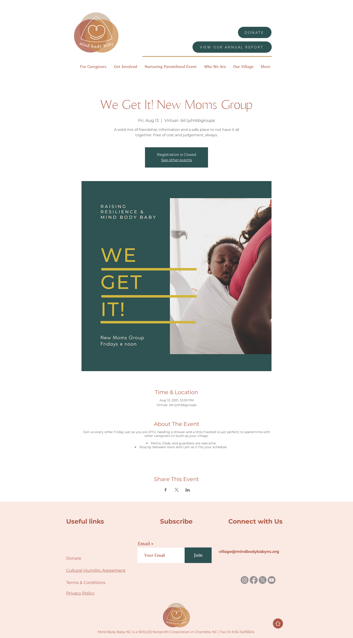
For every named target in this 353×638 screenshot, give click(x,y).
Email (144, 543)
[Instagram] (245, 580)
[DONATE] (255, 32)
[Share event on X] (176, 490)
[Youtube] (272, 580)
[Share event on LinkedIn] (188, 490)
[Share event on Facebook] (165, 490)
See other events (176, 160)
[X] (263, 580)
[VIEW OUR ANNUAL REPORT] (232, 47)
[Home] (278, 623)
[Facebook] (254, 580)
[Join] (198, 555)
